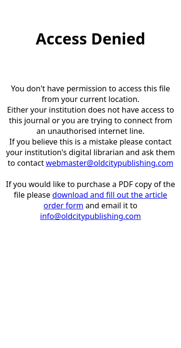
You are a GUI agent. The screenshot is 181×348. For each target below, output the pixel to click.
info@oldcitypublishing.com (90, 216)
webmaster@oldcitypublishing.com (109, 163)
